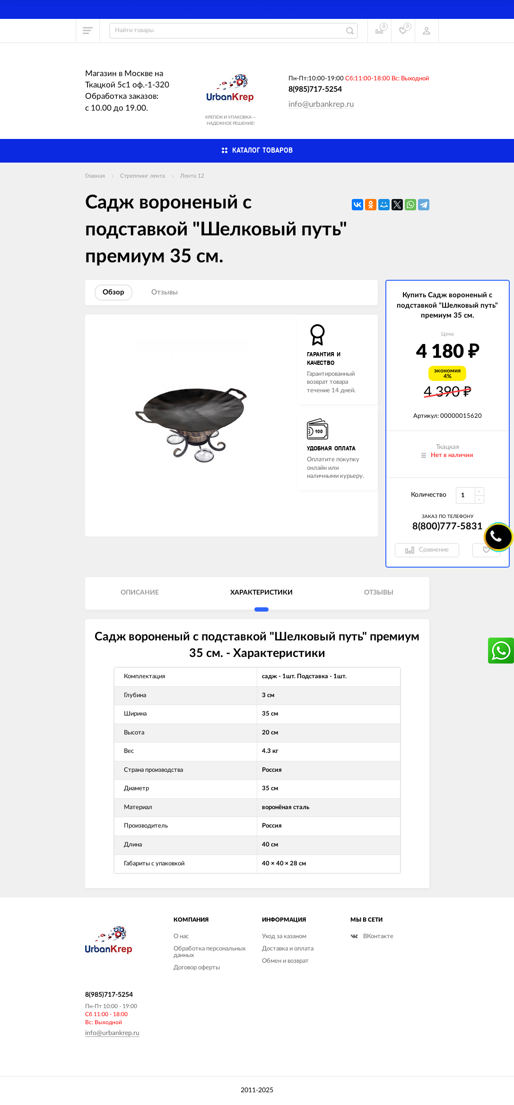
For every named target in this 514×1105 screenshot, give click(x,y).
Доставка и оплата (288, 949)
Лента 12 (192, 176)
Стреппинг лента (142, 176)
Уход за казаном (284, 936)
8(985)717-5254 (315, 89)
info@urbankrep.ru (321, 104)
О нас (181, 936)
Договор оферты (197, 968)
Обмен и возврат (285, 961)
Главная (95, 176)
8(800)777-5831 (447, 526)
